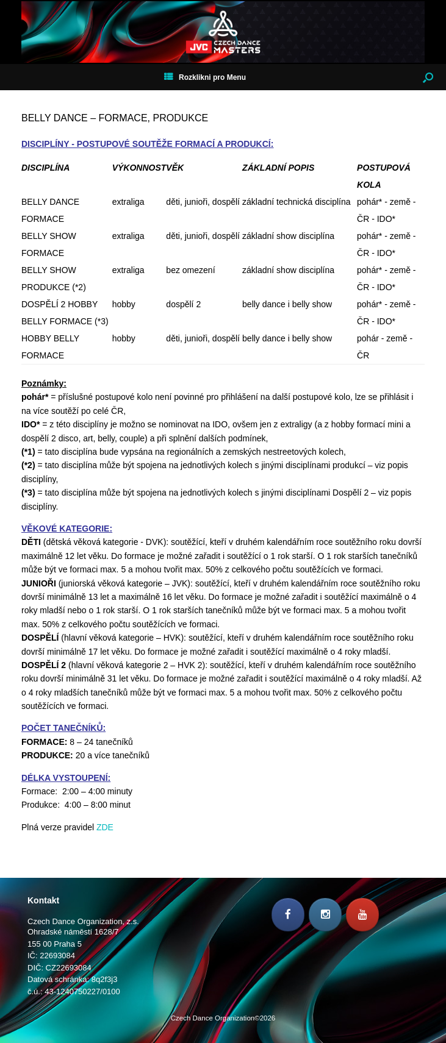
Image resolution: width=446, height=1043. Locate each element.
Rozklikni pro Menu (205, 77)
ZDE (104, 827)
